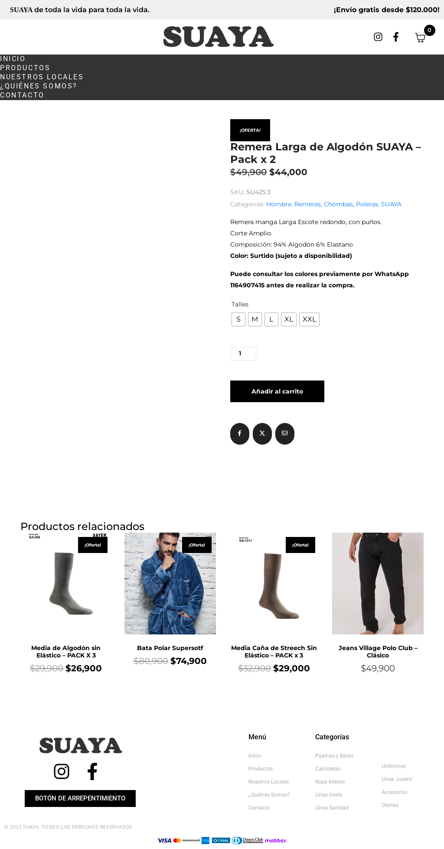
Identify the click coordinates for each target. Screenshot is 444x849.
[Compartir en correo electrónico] (284, 434)
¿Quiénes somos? (39, 86)
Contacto (22, 95)
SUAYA (391, 204)
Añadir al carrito (277, 391)
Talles (240, 304)
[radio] (238, 319)
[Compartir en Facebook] (239, 434)
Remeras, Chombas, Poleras (336, 204)
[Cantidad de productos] (243, 354)
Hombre (278, 204)
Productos (25, 68)
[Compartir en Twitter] (262, 434)
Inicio (13, 59)
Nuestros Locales (42, 77)
